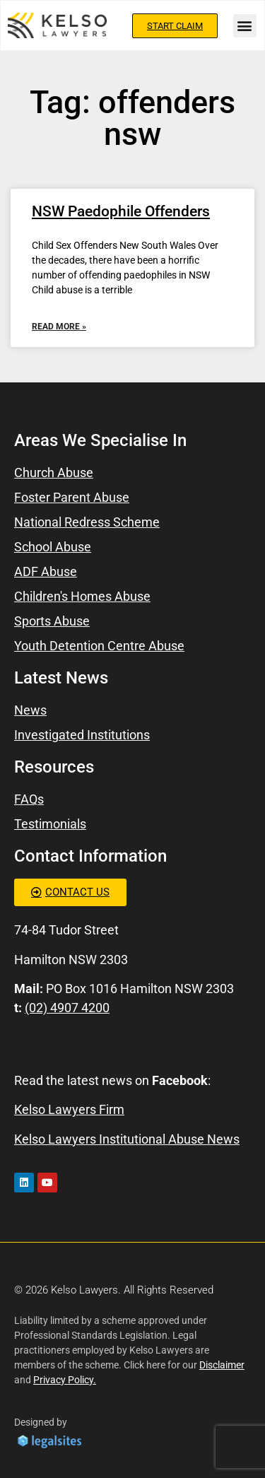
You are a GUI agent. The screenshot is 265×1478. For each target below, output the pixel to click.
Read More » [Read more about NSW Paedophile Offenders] (59, 327)
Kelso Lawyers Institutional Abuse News (127, 1139)
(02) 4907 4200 (67, 1007)
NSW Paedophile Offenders (121, 211)
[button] (245, 25)
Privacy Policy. (64, 1379)
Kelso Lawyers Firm (69, 1109)
